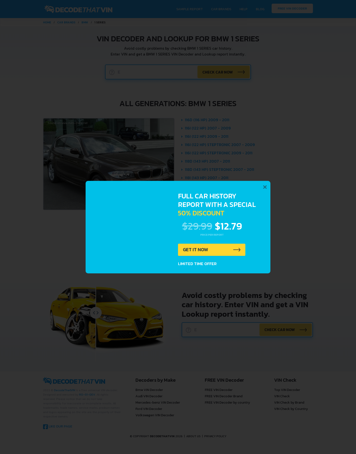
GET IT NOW (196, 249)
